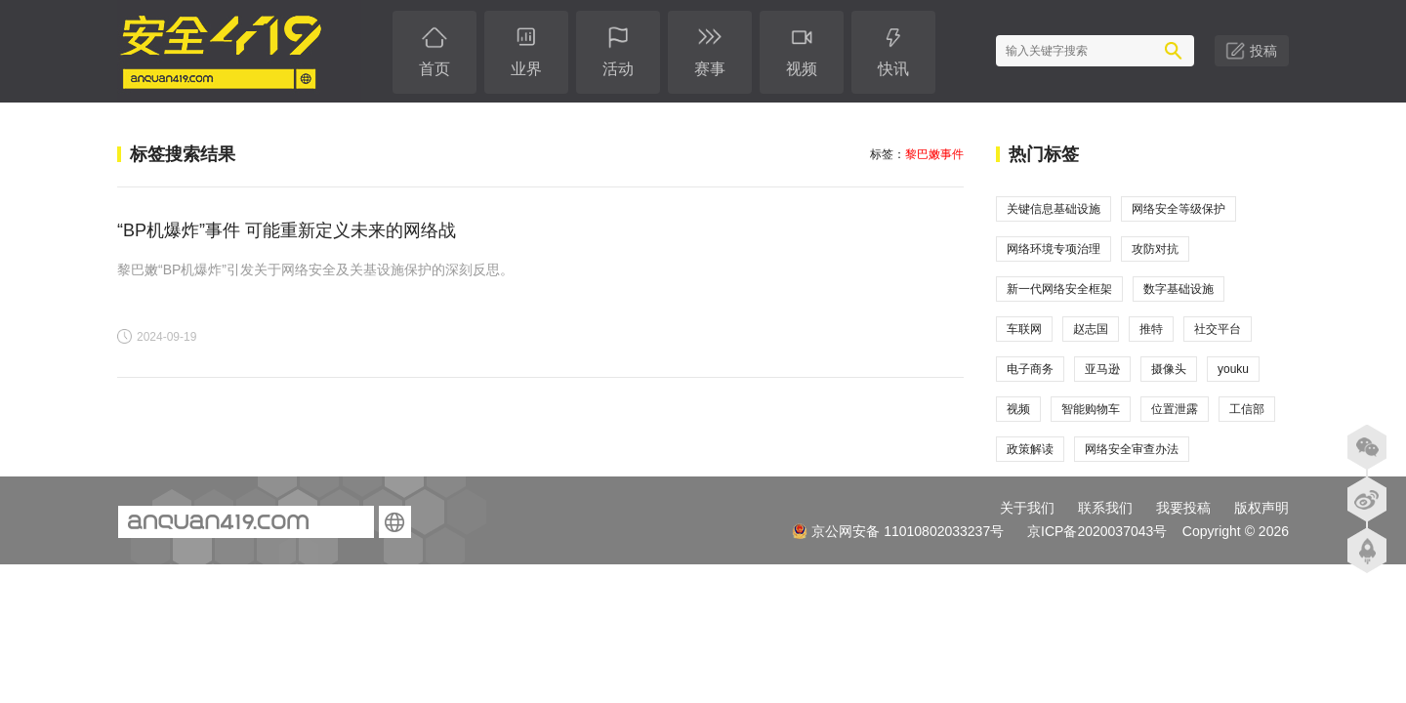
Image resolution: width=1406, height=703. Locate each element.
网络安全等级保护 (1178, 209)
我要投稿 (1183, 508)
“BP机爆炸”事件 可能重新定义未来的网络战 (286, 230)
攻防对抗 (1155, 249)
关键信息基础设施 (1053, 209)
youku (1233, 369)
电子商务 (1030, 369)
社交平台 (1217, 329)
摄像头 (1168, 369)
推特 (1151, 329)
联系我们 (1105, 508)
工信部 (1246, 409)
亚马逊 (1102, 369)
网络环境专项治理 (1053, 249)
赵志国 (1090, 329)
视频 (1018, 409)
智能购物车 (1090, 409)
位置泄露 (1174, 409)
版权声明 (1261, 508)
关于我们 (1027, 508)
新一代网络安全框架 (1059, 289)
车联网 (1024, 329)
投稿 (1263, 51)
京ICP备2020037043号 (1097, 531)
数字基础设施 (1178, 289)
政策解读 (1030, 449)
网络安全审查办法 (1132, 449)
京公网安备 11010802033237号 (898, 531)
